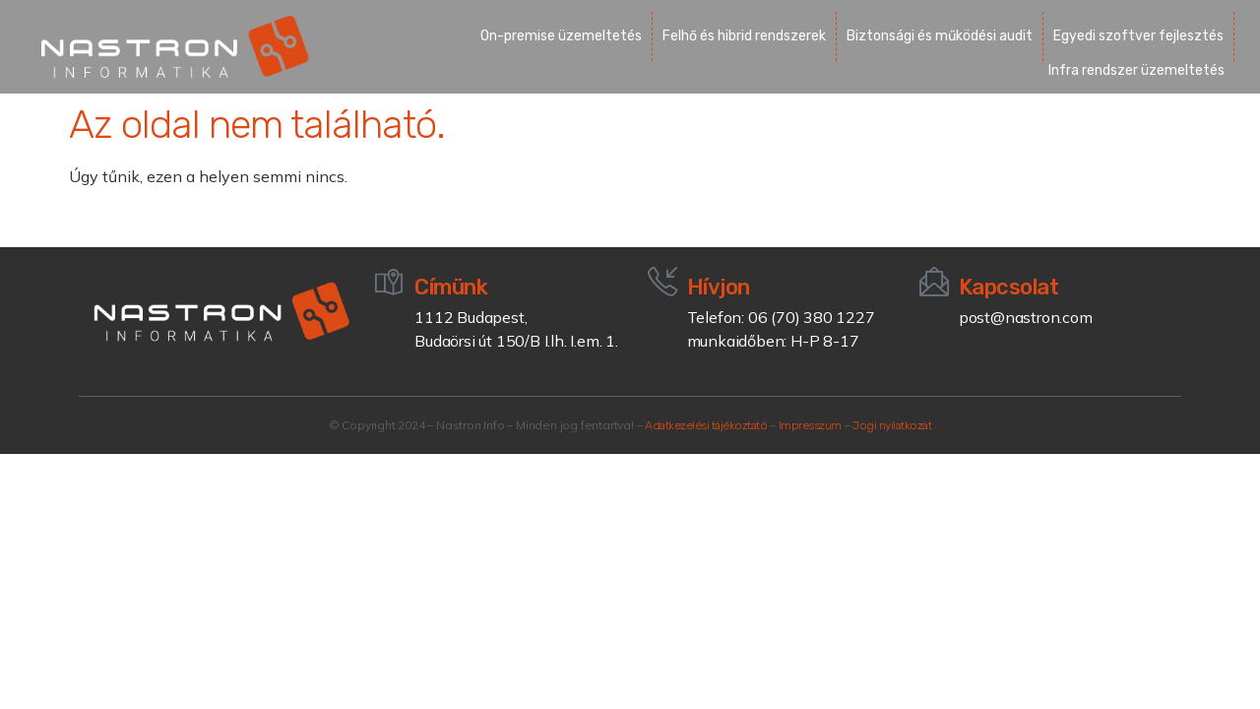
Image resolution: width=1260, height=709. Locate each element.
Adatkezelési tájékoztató (706, 425)
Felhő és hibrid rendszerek (744, 36)
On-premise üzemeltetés (561, 36)
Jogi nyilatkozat (891, 425)
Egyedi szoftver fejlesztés (1138, 36)
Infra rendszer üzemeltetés (1136, 70)
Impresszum (810, 425)
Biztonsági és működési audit (940, 36)
